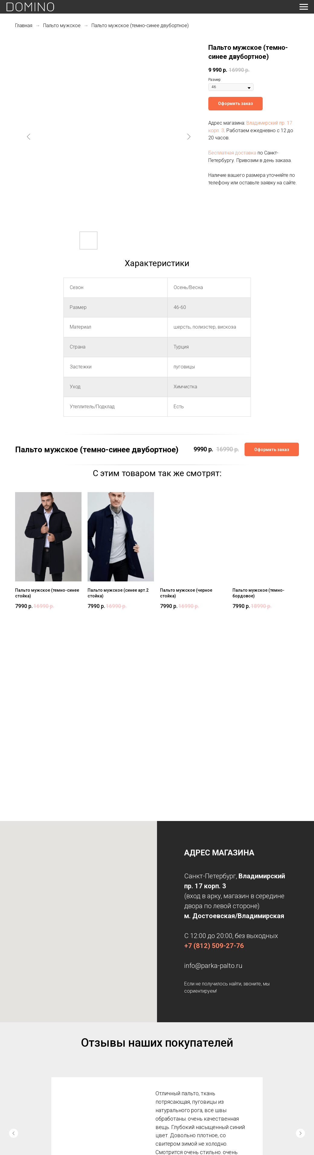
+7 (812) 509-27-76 (214, 752)
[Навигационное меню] (304, 7)
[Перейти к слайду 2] (157, 1005)
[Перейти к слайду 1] (152, 1005)
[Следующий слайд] (188, 136)
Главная (23, 25)
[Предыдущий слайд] (28, 136)
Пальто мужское (62, 25)
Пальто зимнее (100, 1084)
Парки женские (100, 1058)
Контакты (23, 1075)
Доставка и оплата (30, 1066)
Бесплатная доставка (232, 153)
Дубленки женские (103, 1066)
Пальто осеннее (100, 1075)
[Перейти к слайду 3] (162, 1005)
